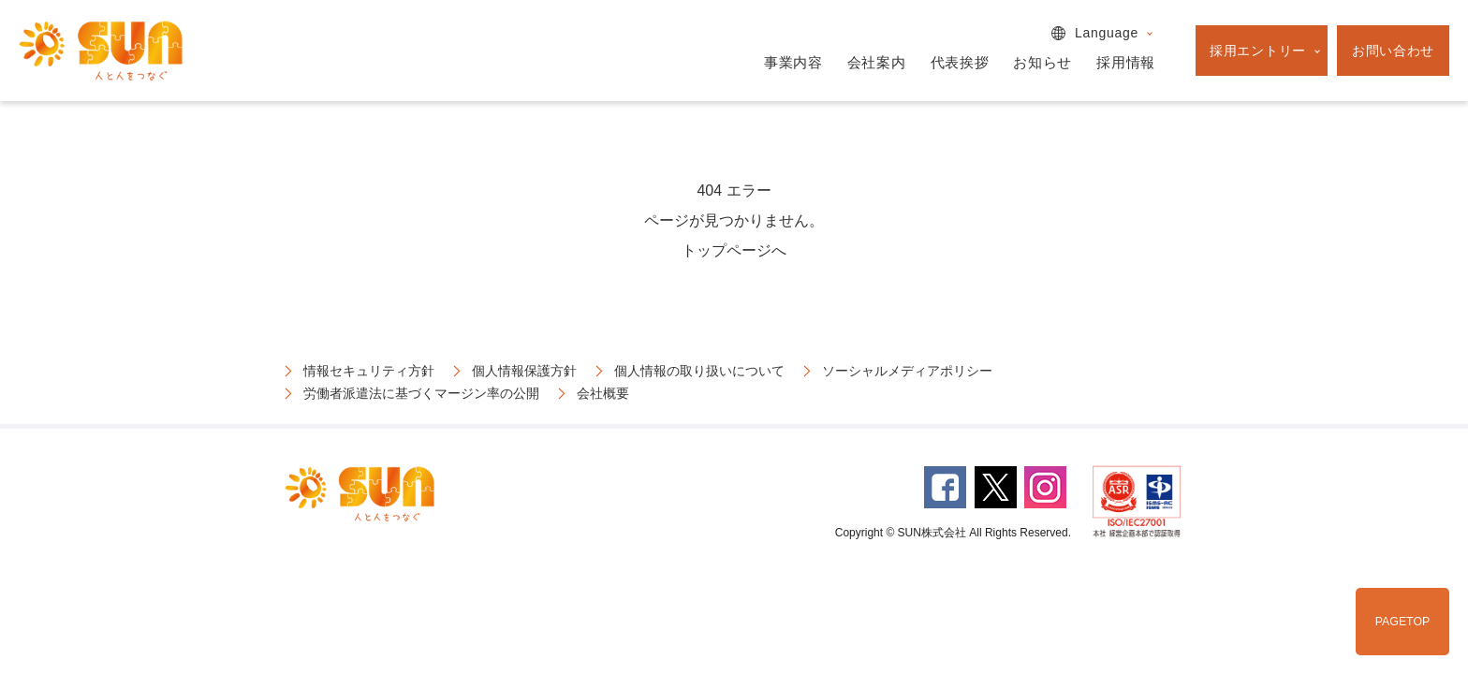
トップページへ (734, 250)
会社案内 (876, 62)
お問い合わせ (1393, 50)
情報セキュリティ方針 (368, 370)
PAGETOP (1402, 621)
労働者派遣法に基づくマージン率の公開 (421, 393)
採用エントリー (1258, 50)
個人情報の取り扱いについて (699, 370)
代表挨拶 (960, 62)
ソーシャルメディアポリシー (907, 370)
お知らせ (1042, 62)
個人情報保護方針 (524, 370)
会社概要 (603, 393)
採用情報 (1125, 62)
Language (1106, 32)
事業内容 (793, 62)
